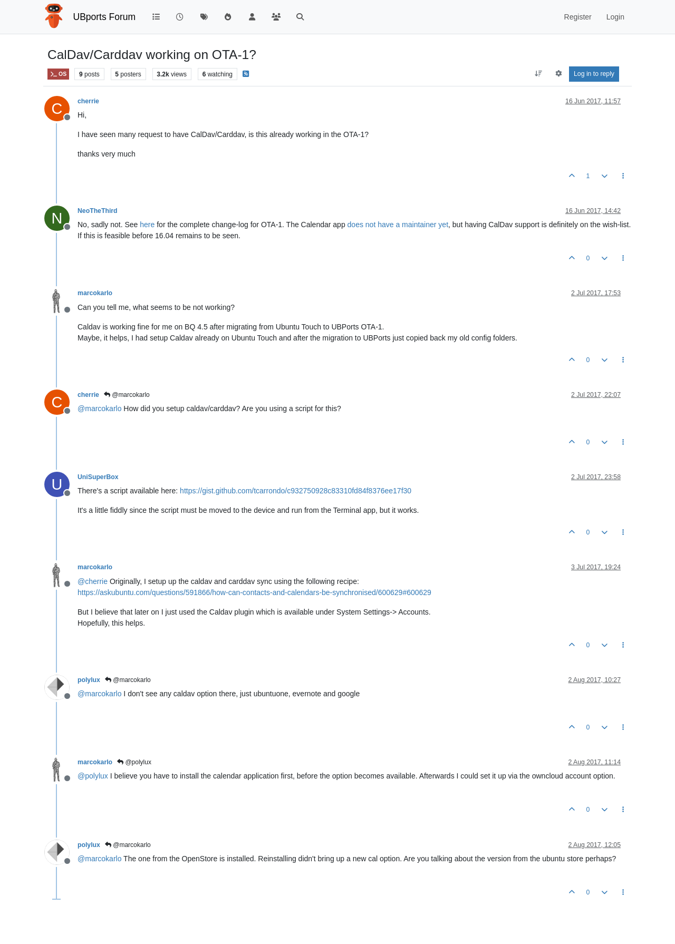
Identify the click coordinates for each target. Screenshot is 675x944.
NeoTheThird (98, 211)
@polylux (134, 762)
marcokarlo (95, 293)
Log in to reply (594, 73)
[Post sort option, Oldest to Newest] (538, 73)
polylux (89, 680)
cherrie (88, 101)
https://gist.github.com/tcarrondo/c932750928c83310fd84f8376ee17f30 (295, 490)
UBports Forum (104, 17)
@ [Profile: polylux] (93, 776)
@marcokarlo (127, 394)
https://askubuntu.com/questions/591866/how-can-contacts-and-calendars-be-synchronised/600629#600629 (254, 592)
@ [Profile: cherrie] (93, 581)
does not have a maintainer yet (398, 224)
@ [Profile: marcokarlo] (99, 408)
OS (58, 74)
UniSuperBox (98, 477)
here (147, 224)
